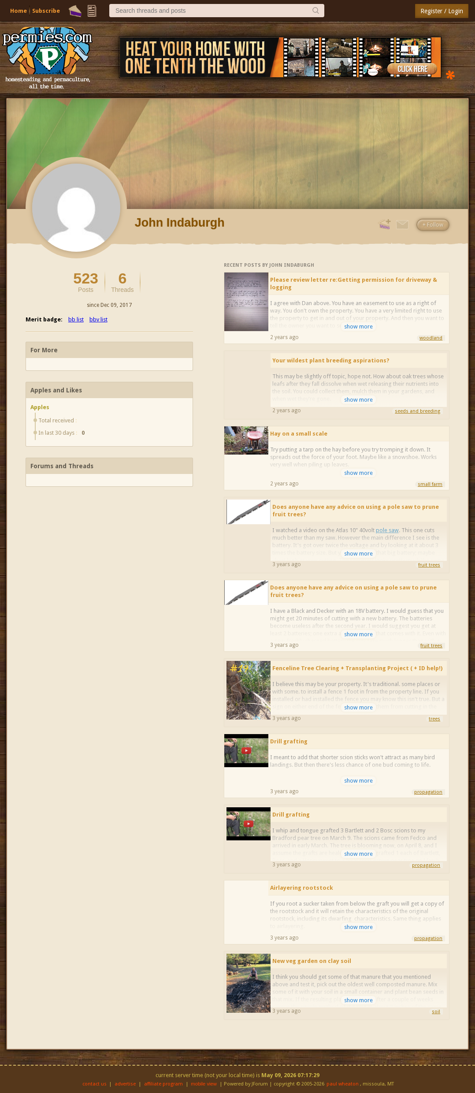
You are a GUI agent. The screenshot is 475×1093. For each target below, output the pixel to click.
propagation (428, 792)
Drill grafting (289, 741)
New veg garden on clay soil (311, 961)
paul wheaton (343, 1084)
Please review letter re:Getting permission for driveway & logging (353, 283)
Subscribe (46, 10)
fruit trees (429, 565)
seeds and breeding (417, 411)
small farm (430, 484)
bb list (76, 319)
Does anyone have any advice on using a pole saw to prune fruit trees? (355, 511)
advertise (125, 1084)
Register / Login (441, 11)
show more (358, 326)
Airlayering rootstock (301, 887)
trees (434, 719)
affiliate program (163, 1084)
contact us (94, 1084)
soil (436, 1012)
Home (18, 10)
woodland (430, 338)
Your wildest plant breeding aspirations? (331, 360)
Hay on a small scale (298, 433)
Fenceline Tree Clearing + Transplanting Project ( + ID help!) (357, 668)
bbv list (98, 319)
